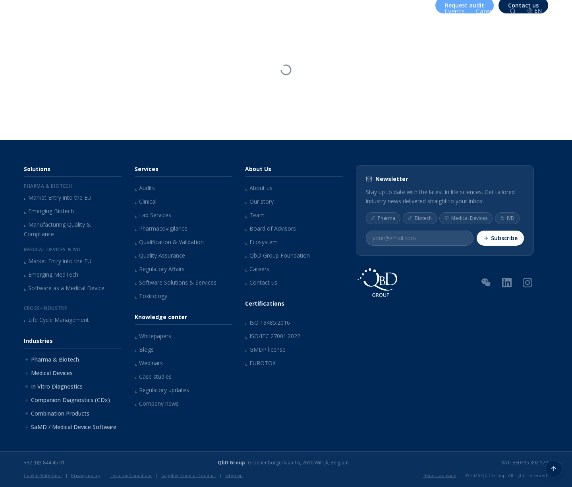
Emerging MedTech (51, 274)
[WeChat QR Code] (486, 282)
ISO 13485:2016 (267, 322)
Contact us (261, 282)
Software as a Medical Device (64, 288)
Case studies (153, 376)
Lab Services (153, 215)
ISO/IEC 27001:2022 (272, 336)
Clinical (146, 201)
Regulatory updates (162, 390)
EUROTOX (260, 363)
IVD (507, 218)
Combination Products (56, 413)
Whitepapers (153, 336)
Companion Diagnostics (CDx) (67, 400)
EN (537, 10)
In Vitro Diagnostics (53, 386)
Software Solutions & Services (175, 282)
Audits (145, 188)
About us (345, 11)
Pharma (383, 218)
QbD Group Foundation (277, 255)
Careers (487, 11)
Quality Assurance (160, 255)
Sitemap (234, 475)
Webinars (149, 363)
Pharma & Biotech (51, 359)
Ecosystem (261, 242)
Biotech (420, 218)
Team (255, 215)
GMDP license (265, 349)
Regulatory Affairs (160, 269)
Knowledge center (403, 11)
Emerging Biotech (49, 211)
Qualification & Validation (169, 242)
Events (454, 11)
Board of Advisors (270, 228)
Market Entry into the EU (57, 197)
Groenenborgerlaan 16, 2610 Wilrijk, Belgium (283, 463)
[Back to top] (553, 468)
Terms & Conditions (131, 475)
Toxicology (151, 296)
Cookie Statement (43, 475)
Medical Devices (48, 373)
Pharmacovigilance (161, 228)
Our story (259, 201)
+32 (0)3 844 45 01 (44, 463)
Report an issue (439, 475)
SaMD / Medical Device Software (70, 427)
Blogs (144, 349)
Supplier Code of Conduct (188, 475)
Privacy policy (85, 475)
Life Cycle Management (56, 319)
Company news (157, 403)
